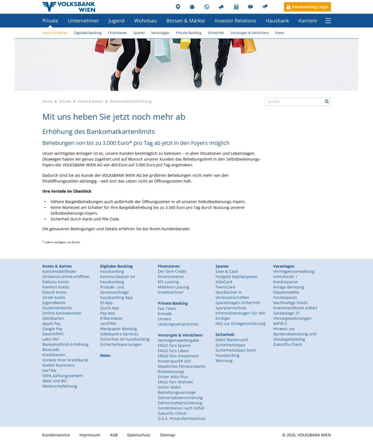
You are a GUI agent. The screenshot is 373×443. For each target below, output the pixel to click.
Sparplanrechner (231, 307)
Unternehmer (83, 20)
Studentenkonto (57, 307)
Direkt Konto (53, 297)
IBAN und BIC (54, 380)
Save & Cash (226, 271)
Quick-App (109, 307)
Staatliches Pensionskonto (182, 366)
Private (50, 20)
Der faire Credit (172, 271)
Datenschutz (138, 435)
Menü (328, 20)
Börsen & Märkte (185, 20)
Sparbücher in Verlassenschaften (232, 295)
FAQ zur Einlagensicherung (240, 323)
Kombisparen (285, 281)
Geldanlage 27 (286, 313)
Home (47, 101)
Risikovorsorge (171, 371)
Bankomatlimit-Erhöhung (130, 101)
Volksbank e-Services (119, 334)
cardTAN (108, 323)
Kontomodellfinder (59, 271)
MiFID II (280, 323)
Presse (222, 7)
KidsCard (223, 281)
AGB (114, 435)
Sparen (139, 32)
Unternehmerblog (251, 7)
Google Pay (52, 328)
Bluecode (50, 349)
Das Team (167, 308)
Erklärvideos (111, 318)
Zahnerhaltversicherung (180, 402)
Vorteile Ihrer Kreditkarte (65, 360)
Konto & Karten (55, 32)
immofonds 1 (285, 276)
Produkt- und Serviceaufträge (114, 289)
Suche (327, 101)
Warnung (224, 360)
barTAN (49, 370)
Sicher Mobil (169, 387)
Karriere (308, 20)
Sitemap (167, 435)
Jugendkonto (53, 302)
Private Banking (188, 32)
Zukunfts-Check (287, 344)
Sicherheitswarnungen (121, 344)
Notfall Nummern (58, 365)
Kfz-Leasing (168, 281)
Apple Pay (51, 323)
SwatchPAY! (52, 334)
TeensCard (225, 287)
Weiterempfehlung (59, 386)
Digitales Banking (88, 32)
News (279, 32)
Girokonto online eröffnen (66, 276)
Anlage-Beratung (288, 287)
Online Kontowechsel (61, 313)
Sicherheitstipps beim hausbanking (235, 352)
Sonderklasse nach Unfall (181, 408)
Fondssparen (285, 297)
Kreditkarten (53, 354)
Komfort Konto (55, 287)
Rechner (236, 7)
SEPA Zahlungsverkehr (63, 375)
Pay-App (107, 313)
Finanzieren (117, 32)
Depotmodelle (286, 292)
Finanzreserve (171, 276)
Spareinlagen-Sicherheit (237, 302)
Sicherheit (216, 32)
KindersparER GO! (174, 361)
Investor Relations (235, 20)
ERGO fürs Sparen (174, 345)
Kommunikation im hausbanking (117, 279)
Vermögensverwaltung (293, 271)
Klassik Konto (54, 292)
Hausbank (277, 20)
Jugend (117, 20)
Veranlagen (160, 32)
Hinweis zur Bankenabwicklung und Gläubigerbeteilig (294, 334)
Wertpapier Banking (118, 328)
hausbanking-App (116, 297)
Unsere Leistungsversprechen (178, 321)
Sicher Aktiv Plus (173, 376)
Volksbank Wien (68, 7)
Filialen (178, 7)
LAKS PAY (50, 339)
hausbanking (112, 271)
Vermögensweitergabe (178, 340)
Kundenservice (207, 7)
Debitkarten (53, 318)
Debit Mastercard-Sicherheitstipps (232, 342)
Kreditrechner (171, 292)
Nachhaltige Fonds (290, 302)
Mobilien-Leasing (173, 287)
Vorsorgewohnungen (292, 318)
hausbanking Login (310, 6)
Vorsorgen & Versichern (249, 32)
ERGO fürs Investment (178, 355)
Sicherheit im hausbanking (125, 339)
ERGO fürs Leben (173, 350)
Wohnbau (145, 20)
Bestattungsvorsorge (177, 392)
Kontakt (165, 313)
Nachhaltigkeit (265, 7)
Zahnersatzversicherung (180, 397)
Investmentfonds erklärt (295, 307)
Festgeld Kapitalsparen (236, 276)
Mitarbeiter (192, 7)
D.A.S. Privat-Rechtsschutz (182, 418)
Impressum (89, 435)
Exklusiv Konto (55, 281)
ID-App (106, 302)
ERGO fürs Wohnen (175, 382)
